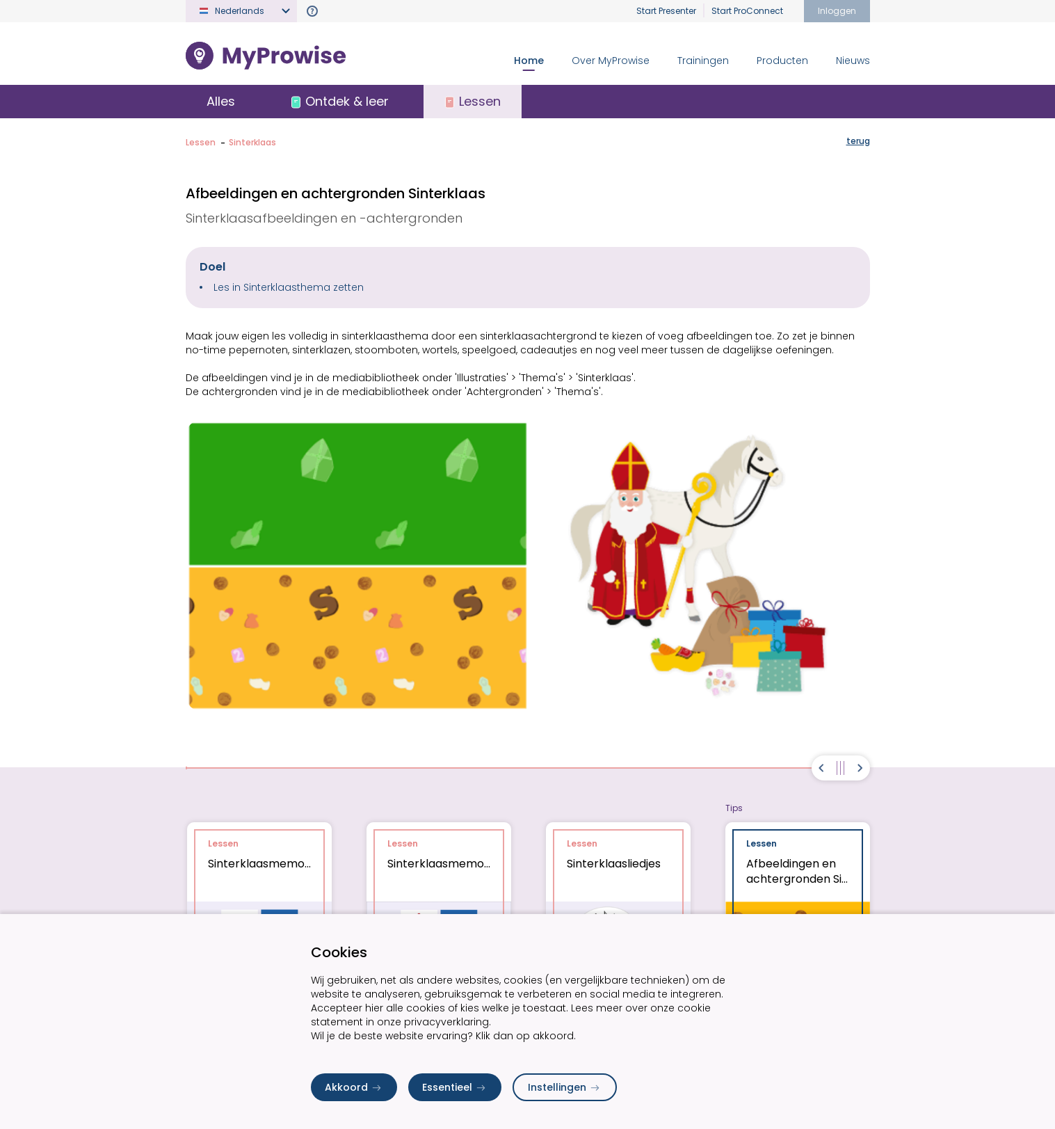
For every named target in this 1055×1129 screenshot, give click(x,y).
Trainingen (703, 60)
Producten (782, 60)
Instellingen (565, 1087)
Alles (221, 101)
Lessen (201, 142)
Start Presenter (666, 11)
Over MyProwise (611, 60)
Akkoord (354, 1087)
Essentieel (455, 1087)
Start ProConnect (747, 11)
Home (529, 60)
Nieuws (853, 60)
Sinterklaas (252, 142)
